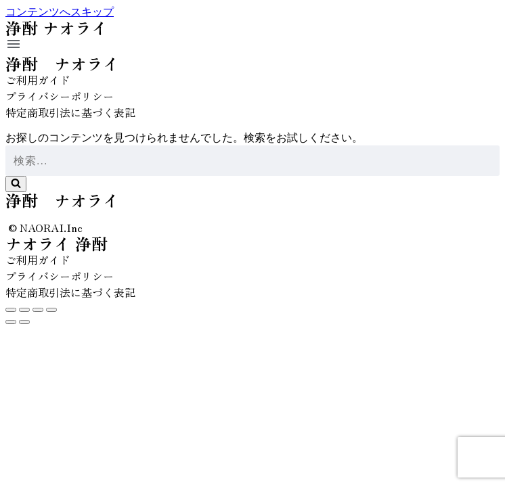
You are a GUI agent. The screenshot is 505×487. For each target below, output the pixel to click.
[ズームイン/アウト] (51, 310)
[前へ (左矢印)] (10, 322)
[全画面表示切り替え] (37, 310)
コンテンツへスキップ (59, 12)
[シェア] (24, 310)
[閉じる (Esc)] (10, 310)
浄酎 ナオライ (62, 63)
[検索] (252, 160)
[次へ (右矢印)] (24, 322)
